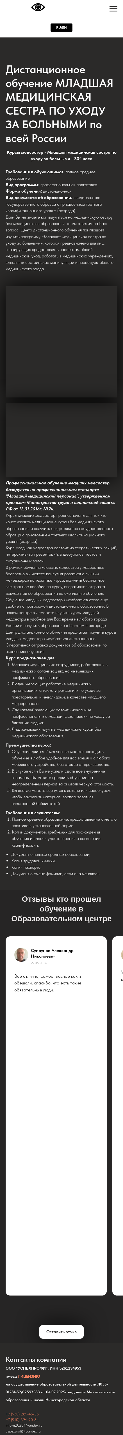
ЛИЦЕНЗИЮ (29, 1376)
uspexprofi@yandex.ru (23, 1431)
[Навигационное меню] (113, 9)
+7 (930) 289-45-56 (22, 1414)
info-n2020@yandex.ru (24, 1425)
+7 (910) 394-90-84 (22, 1419)
